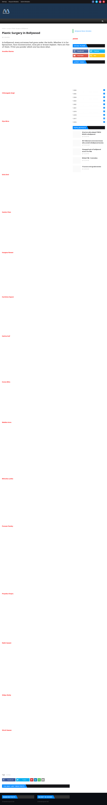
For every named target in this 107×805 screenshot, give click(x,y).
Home (4, 28)
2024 (89, 97)
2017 (89, 118)
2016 (89, 122)
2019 (89, 111)
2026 (89, 90)
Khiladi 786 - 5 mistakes (89, 158)
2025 (89, 94)
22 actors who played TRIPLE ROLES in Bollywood (91, 133)
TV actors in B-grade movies (91, 166)
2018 (89, 115)
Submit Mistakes (25, 2)
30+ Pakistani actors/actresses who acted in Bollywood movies (92, 142)
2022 (89, 104)
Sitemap (4, 2)
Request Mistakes (14, 2)
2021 (89, 108)
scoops (9, 28)
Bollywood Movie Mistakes (83, 31)
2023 (89, 101)
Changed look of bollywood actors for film (91, 150)
